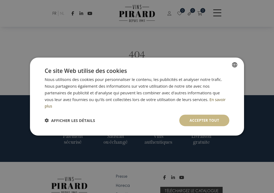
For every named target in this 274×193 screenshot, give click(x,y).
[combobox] (234, 64)
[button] (70, 120)
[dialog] (137, 96)
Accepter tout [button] (203, 120)
